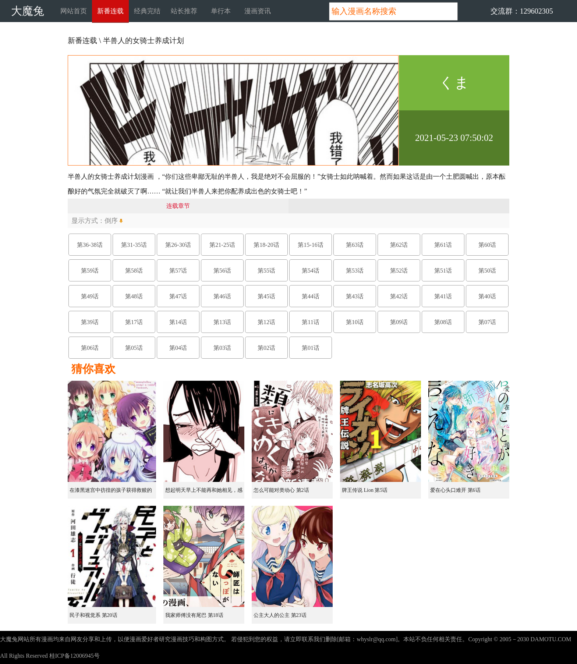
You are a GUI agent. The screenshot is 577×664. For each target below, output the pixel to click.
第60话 (487, 245)
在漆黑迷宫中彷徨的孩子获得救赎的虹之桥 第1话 (111, 492)
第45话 (266, 296)
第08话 (443, 322)
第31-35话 (133, 245)
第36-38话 (89, 245)
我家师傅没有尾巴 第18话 (194, 615)
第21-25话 (222, 245)
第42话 (399, 296)
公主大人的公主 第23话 (280, 615)
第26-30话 (178, 245)
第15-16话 (310, 245)
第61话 (443, 245)
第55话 (266, 270)
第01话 (310, 348)
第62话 (399, 245)
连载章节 (178, 206)
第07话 (487, 322)
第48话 (134, 296)
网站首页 (73, 11)
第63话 (355, 245)
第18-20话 (266, 245)
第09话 (399, 322)
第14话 (178, 322)
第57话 (178, 270)
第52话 (399, 270)
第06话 (90, 348)
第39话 (90, 322)
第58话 (134, 270)
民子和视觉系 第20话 (93, 615)
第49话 (90, 296)
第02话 (266, 348)
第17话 (134, 322)
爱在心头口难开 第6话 (455, 490)
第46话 (222, 296)
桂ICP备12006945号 (74, 656)
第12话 (266, 322)
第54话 (310, 270)
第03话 (222, 348)
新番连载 (110, 11)
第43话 (355, 296)
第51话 (443, 270)
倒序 (111, 220)
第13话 (222, 322)
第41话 (443, 296)
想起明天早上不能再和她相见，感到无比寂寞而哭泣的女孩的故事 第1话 (204, 492)
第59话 (90, 270)
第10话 (355, 322)
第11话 (310, 322)
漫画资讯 (257, 11)
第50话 (487, 270)
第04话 (178, 348)
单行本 (221, 11)
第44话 (310, 296)
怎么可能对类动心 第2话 (281, 490)
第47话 (178, 296)
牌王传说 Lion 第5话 (364, 490)
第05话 (134, 348)
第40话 (487, 296)
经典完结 (147, 11)
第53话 (355, 270)
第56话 (222, 270)
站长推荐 (184, 11)
